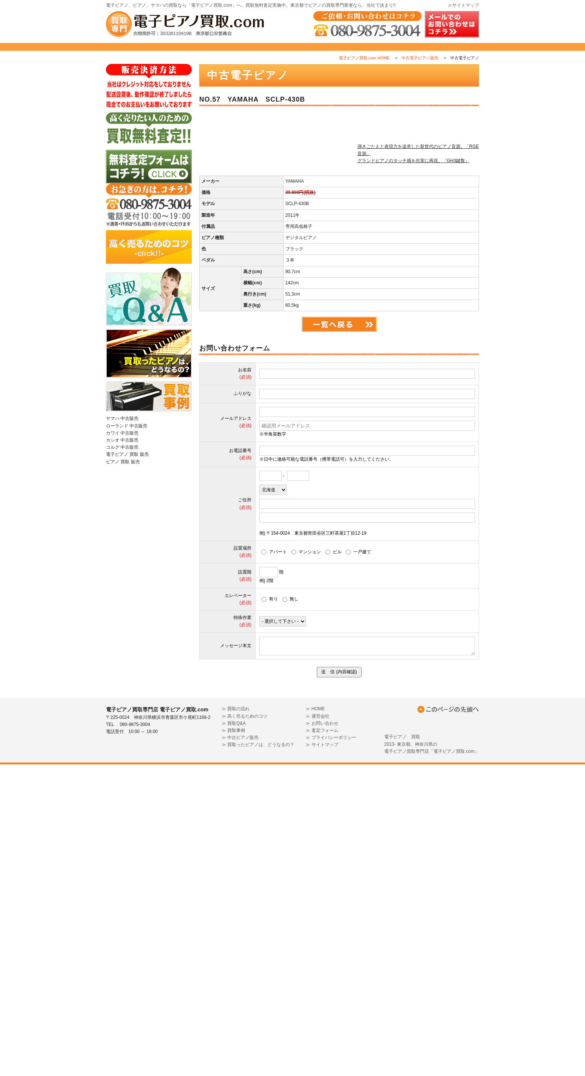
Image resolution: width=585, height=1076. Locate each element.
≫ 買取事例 (233, 1042)
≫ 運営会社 (317, 1027)
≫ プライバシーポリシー (331, 1049)
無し (290, 910)
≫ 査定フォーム (322, 1042)
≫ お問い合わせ (322, 1035)
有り (270, 910)
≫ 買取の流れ (236, 1020)
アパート (274, 863)
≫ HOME (315, 1020)
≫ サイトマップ (322, 1056)
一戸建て (358, 863)
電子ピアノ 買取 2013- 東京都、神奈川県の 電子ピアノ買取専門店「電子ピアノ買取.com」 (431, 1055)
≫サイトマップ (463, 5)
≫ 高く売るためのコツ (245, 1027)
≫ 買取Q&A (234, 1035)
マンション (306, 863)
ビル (333, 863)
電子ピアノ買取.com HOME (364, 74)
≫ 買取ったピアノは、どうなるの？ (258, 1056)
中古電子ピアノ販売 (419, 74)
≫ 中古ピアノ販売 (240, 1049)
